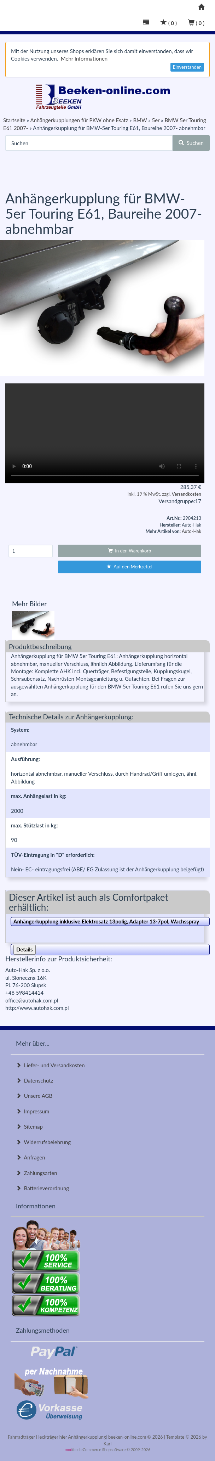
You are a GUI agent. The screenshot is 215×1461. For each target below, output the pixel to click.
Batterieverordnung (42, 1188)
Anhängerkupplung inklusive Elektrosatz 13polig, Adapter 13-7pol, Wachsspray (106, 921)
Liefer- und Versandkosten (50, 1065)
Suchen (191, 143)
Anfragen (30, 1157)
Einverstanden (187, 67)
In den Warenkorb (129, 551)
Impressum (32, 1111)
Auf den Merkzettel (129, 566)
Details (24, 949)
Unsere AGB (34, 1095)
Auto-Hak (191, 531)
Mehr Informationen (84, 58)
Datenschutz (34, 1080)
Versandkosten (186, 494)
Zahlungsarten (36, 1173)
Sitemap (29, 1126)
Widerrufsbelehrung (43, 1142)
